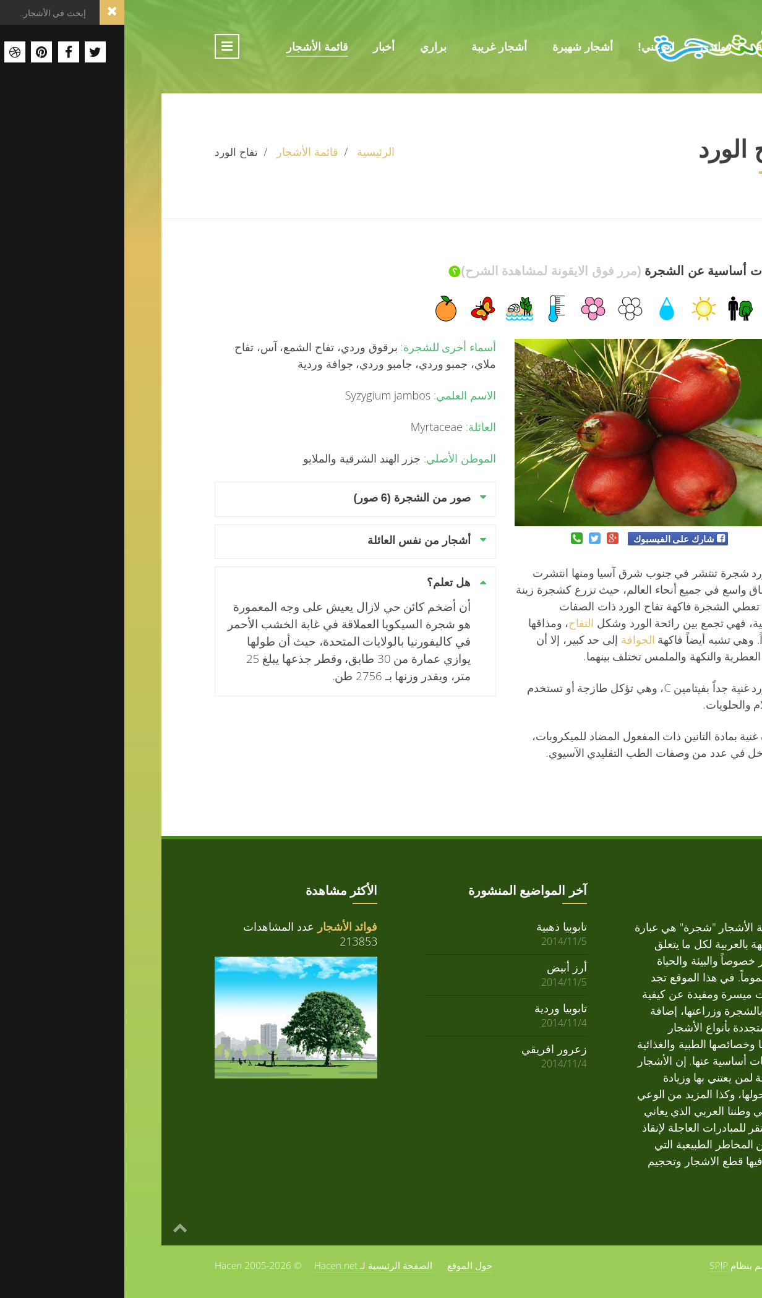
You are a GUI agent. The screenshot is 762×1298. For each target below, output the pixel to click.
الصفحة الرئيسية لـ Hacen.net (249, 1265)
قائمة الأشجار (193, 47)
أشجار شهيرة (458, 47)
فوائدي (591, 47)
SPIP (594, 1265)
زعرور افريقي (430, 1048)
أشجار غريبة (375, 47)
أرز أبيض (442, 967)
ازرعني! (531, 47)
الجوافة (514, 639)
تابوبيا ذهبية (437, 926)
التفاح (456, 622)
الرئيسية (651, 47)
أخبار (259, 47)
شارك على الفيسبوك (550, 538)
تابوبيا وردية (436, 1007)
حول (659, 73)
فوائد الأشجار (223, 926)
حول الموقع (345, 1265)
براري (309, 47)
